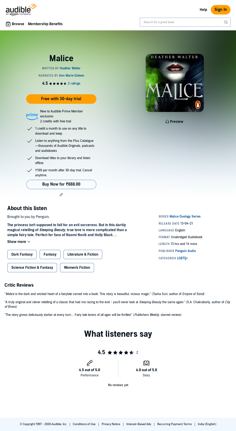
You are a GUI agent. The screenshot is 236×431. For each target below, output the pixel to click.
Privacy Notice (111, 424)
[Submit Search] (226, 22)
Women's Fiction (77, 267)
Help (203, 9)
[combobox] (185, 22)
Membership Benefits (45, 24)
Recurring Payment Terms (174, 424)
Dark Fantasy (22, 254)
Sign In (220, 9)
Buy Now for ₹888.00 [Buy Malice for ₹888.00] (61, 184)
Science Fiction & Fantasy (32, 267)
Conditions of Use (84, 424)
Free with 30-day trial (61, 99)
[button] (61, 194)
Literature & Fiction (82, 254)
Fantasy (50, 254)
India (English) (207, 424)
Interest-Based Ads (139, 424)
